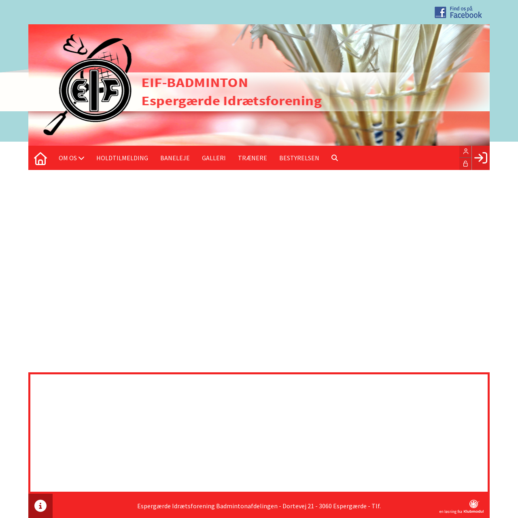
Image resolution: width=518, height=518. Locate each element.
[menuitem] (40, 158)
